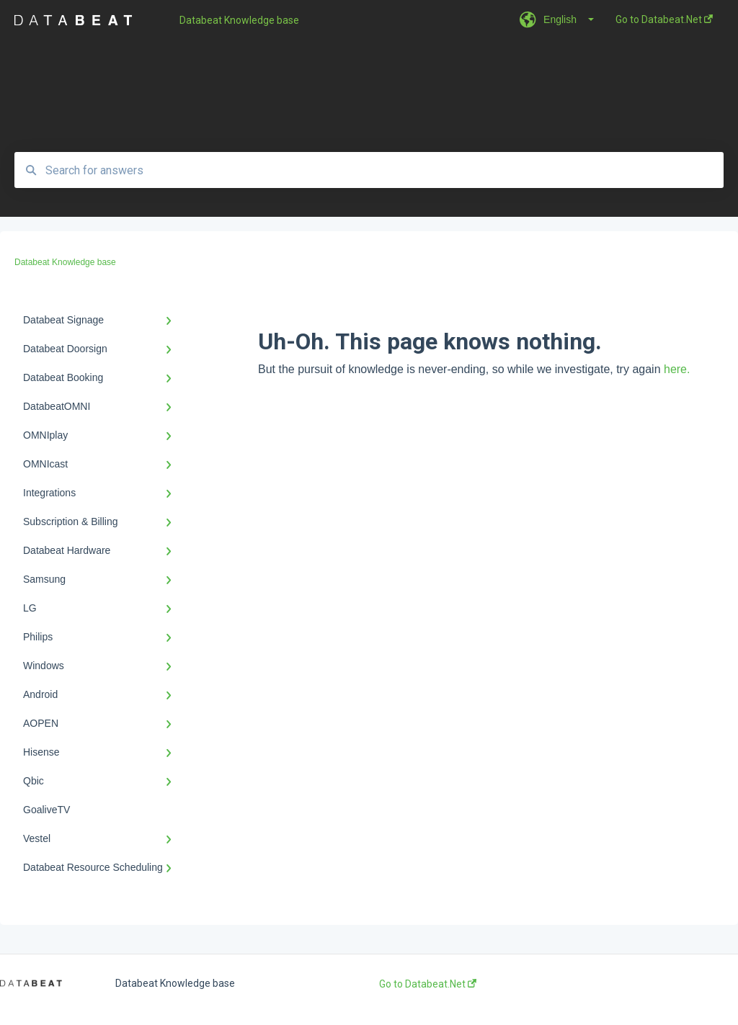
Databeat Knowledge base (239, 20)
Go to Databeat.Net (427, 984)
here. (677, 369)
